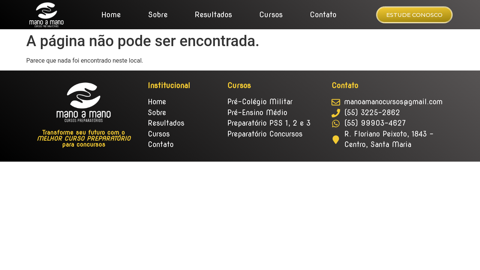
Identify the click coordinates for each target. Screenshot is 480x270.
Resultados (213, 14)
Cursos (271, 14)
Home (111, 14)
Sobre (158, 14)
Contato (323, 14)
